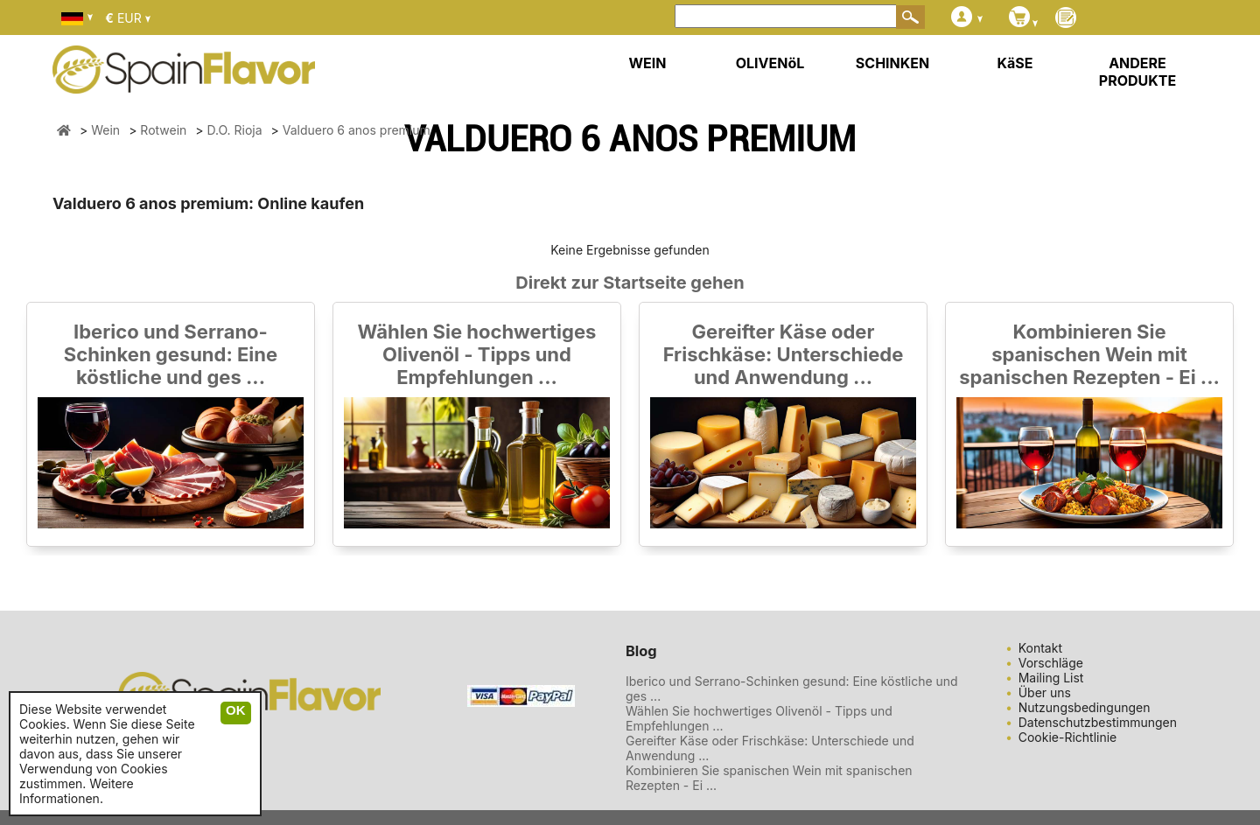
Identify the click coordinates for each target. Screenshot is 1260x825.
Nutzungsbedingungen (1084, 707)
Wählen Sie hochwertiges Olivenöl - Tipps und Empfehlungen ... (477, 354)
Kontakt (1040, 647)
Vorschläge (1050, 662)
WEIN (647, 63)
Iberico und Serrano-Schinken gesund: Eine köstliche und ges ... (170, 354)
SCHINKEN (892, 63)
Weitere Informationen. (76, 791)
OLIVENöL (770, 63)
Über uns (1044, 692)
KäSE (1015, 63)
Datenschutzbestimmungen (1097, 722)
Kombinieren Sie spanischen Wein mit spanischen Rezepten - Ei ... (1089, 354)
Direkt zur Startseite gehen (629, 282)
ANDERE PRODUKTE (1137, 71)
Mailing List (1051, 677)
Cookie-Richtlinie (1067, 737)
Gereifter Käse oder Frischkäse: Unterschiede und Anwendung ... (783, 354)
